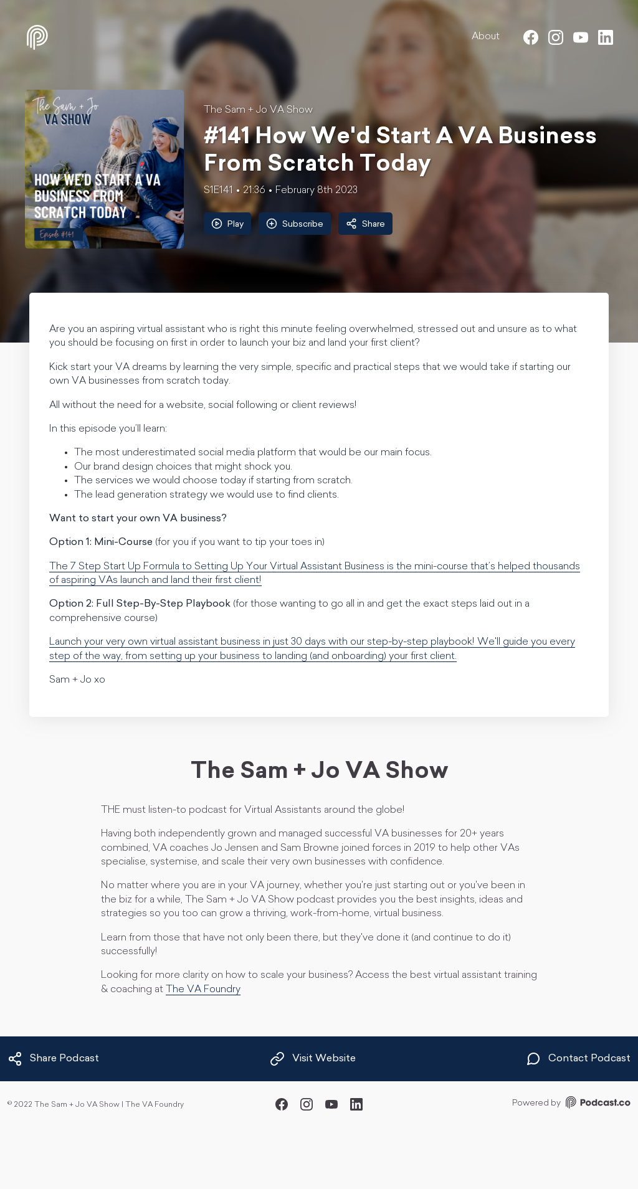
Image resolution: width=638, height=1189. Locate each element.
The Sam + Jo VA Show (258, 110)
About (486, 37)
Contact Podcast (578, 1058)
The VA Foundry (203, 990)
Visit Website (313, 1058)
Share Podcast (53, 1058)
